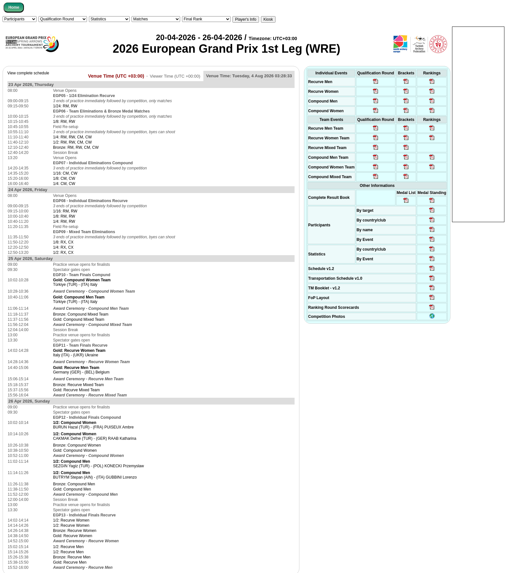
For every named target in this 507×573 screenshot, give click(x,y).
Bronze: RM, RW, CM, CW (76, 147)
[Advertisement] (478, 124)
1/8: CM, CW (64, 178)
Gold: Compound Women (75, 450)
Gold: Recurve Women (72, 536)
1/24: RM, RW (65, 106)
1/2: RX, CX (63, 252)
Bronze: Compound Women (77, 445)
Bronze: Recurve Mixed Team (78, 385)
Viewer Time (175, 75)
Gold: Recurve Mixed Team (76, 390)
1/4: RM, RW (64, 221)
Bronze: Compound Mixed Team (80, 314)
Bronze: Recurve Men (72, 557)
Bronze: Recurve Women (74, 530)
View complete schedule (28, 73)
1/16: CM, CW (65, 173)
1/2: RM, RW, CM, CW (72, 142)
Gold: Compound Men (72, 489)
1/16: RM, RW (65, 211)
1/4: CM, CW (64, 183)
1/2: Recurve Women (71, 520)
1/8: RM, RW (64, 121)
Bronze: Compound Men (74, 484)
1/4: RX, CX (63, 247)
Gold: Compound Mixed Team (78, 319)
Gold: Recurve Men (69, 562)
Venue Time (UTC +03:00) (116, 75)
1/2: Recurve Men (68, 547)
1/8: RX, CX (63, 242)
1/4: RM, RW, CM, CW (72, 137)
